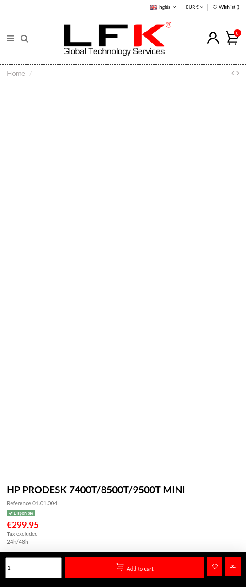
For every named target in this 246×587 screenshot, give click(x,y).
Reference (19, 503)
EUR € (194, 7)
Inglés (164, 7)
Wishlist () (225, 7)
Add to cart (135, 567)
